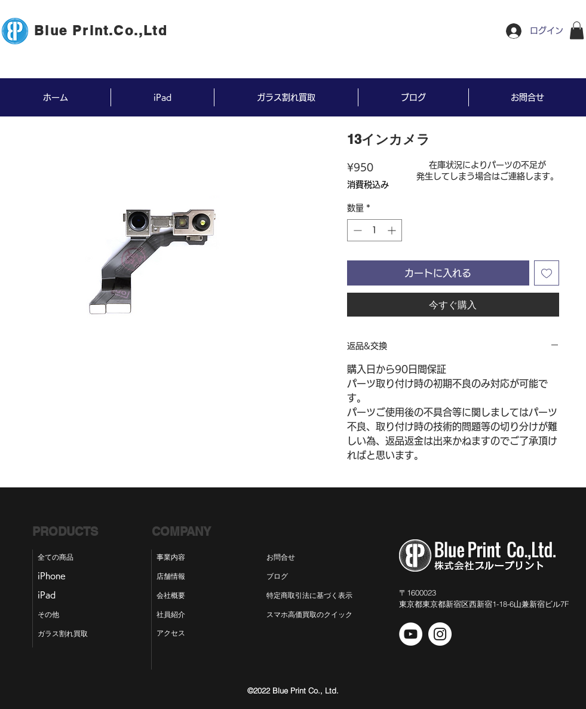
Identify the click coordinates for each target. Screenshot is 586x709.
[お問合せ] (289, 557)
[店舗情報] (172, 576)
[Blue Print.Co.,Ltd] (102, 30)
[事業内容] (172, 557)
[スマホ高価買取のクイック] (309, 614)
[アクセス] (172, 633)
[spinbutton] (374, 230)
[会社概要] (172, 595)
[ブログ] (287, 576)
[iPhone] (56, 576)
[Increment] (392, 230)
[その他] (53, 614)
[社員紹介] (172, 614)
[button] (576, 30)
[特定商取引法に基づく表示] (319, 595)
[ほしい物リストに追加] (546, 273)
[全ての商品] (61, 557)
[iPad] (51, 595)
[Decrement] (356, 230)
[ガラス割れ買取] (68, 634)
